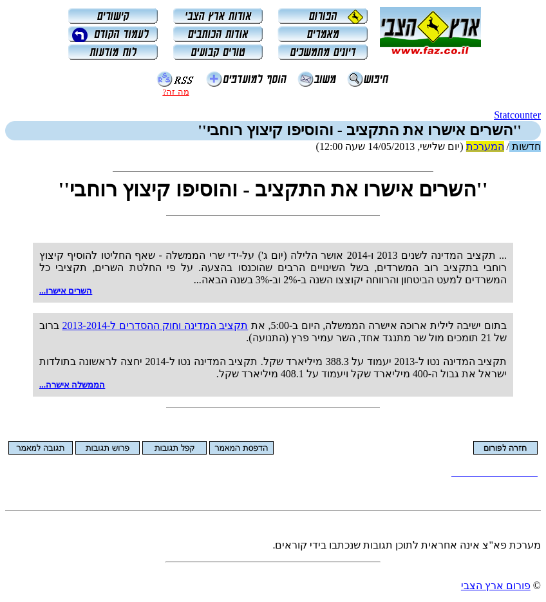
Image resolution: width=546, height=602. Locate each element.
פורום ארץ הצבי (496, 585)
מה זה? (175, 92)
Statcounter (517, 114)
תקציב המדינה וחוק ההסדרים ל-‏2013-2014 (155, 325)
